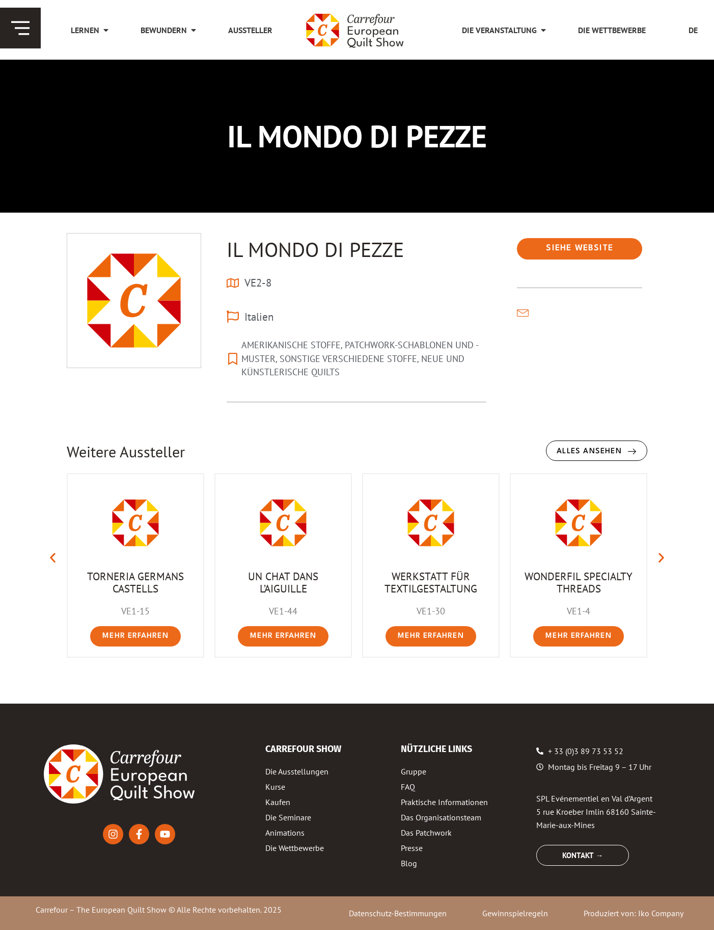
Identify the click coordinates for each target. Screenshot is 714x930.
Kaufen (277, 802)
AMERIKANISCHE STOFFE (291, 345)
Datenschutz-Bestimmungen (398, 913)
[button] (52, 558)
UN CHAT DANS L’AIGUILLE (283, 582)
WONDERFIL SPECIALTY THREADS (579, 582)
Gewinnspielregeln (515, 913)
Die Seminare (288, 817)
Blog (409, 863)
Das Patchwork (426, 833)
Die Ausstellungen (296, 771)
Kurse (275, 787)
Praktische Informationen (444, 802)
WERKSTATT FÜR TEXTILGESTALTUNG (431, 582)
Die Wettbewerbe (294, 848)
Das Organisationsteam (441, 817)
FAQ (408, 787)
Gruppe (413, 771)
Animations (285, 833)
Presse (412, 848)
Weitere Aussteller (126, 451)
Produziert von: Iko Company (633, 913)
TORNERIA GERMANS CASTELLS (135, 582)
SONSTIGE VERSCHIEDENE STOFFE (348, 359)
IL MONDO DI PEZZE (315, 249)
